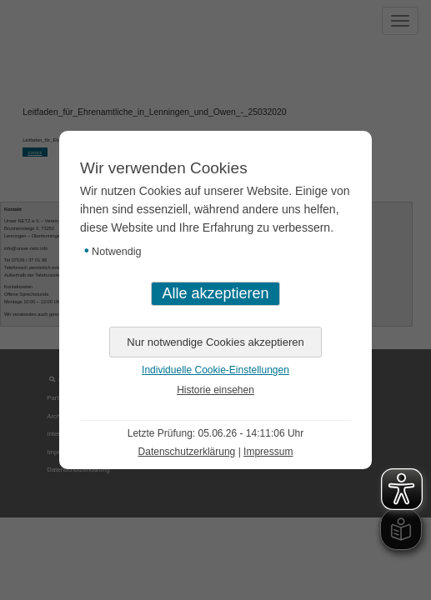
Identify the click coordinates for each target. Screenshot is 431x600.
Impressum (268, 452)
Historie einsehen (215, 390)
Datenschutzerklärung (187, 452)
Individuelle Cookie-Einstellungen (215, 370)
